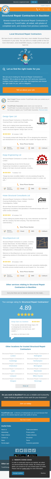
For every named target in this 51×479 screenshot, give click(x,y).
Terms (28, 440)
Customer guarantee (32, 443)
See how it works (25, 420)
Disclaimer (29, 437)
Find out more (43, 110)
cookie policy (26, 468)
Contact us (4, 437)
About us (4, 429)
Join (34, 2)
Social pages (5, 443)
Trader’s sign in (45, 5)
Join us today (25, 404)
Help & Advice (5, 435)
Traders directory (31, 435)
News (3, 440)
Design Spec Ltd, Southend (19, 321)
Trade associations (32, 429)
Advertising (4, 432)
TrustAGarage (5, 467)
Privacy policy (30, 432)
